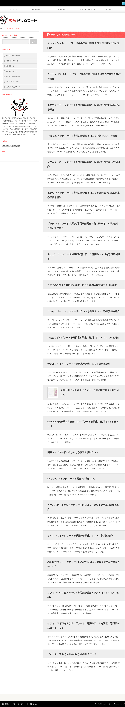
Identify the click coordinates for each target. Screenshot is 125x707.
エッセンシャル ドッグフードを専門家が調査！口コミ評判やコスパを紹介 (83, 45)
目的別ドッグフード (12, 61)
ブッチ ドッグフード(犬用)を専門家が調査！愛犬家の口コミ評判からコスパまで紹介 (83, 225)
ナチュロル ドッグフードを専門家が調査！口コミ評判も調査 (79, 363)
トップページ (12, 9)
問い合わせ (29, 704)
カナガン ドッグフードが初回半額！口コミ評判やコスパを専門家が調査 (83, 256)
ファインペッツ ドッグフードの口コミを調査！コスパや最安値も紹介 (83, 311)
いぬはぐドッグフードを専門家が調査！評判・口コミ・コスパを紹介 (83, 337)
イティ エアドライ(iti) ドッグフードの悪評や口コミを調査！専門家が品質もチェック (83, 625)
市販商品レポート (63, 9)
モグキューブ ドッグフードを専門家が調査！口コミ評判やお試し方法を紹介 (83, 107)
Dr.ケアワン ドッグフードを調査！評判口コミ (71, 478)
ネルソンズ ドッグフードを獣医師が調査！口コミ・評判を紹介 (80, 535)
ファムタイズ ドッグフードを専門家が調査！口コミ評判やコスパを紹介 (83, 164)
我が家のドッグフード (13, 87)
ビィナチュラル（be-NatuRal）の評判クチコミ (72, 654)
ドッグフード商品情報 (13, 76)
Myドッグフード (108, 704)
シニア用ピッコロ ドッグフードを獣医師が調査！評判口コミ (89, 392)
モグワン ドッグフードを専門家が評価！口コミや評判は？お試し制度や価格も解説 (83, 195)
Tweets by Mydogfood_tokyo (11, 145)
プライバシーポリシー (16, 704)
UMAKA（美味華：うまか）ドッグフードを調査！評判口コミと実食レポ (82, 423)
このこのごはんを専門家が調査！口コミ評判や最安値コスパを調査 (82, 285)
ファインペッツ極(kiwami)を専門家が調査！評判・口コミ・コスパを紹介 (83, 595)
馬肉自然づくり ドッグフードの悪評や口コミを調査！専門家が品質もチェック (83, 564)
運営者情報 (3, 704)
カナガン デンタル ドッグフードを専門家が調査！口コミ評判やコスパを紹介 (83, 76)
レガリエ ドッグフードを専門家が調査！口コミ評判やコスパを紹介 (82, 135)
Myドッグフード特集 (12, 82)
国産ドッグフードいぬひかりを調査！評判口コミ (72, 452)
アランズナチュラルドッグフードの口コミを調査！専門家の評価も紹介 (83, 507)
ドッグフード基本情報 (87, 9)
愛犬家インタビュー (112, 9)
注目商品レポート (38, 9)
